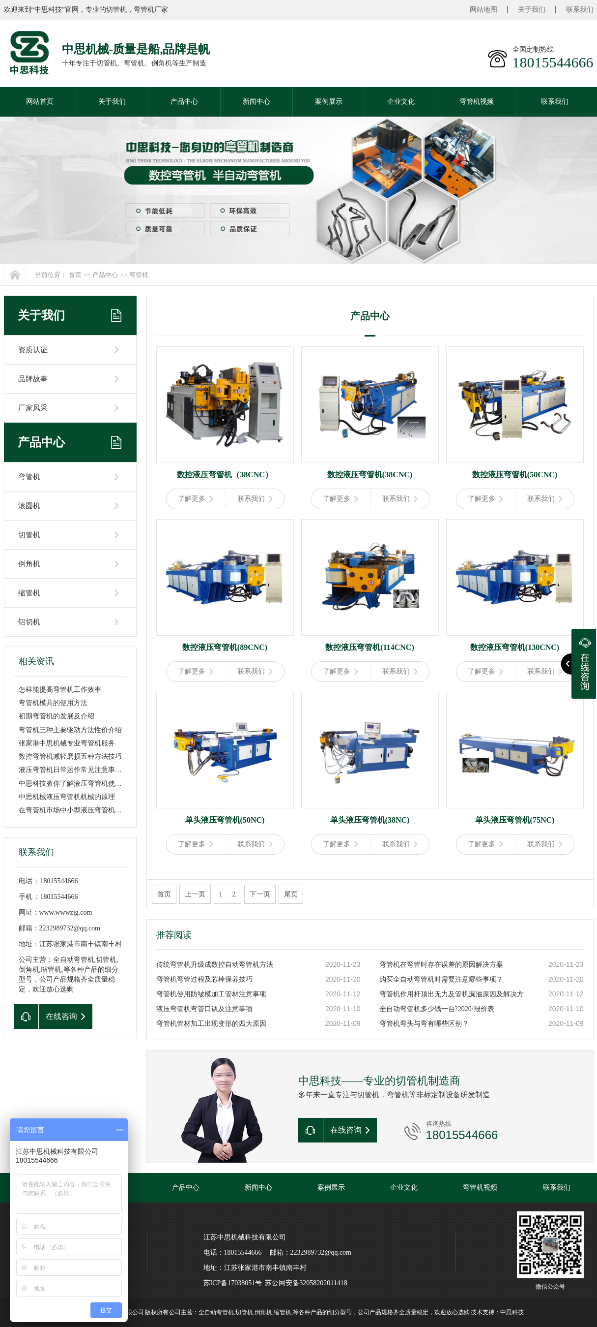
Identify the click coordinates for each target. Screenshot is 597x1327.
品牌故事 (33, 379)
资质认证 (33, 350)
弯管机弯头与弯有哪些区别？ (424, 1023)
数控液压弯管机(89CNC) (224, 647)
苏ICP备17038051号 (232, 1283)
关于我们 (531, 9)
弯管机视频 (476, 101)
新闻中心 (256, 101)
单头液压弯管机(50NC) (225, 820)
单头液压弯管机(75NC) (515, 820)
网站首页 (40, 101)
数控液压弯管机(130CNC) (514, 647)
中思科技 (512, 1312)
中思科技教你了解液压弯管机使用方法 (77, 783)
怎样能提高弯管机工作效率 (60, 689)
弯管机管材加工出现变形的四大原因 (211, 1023)
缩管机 (29, 593)
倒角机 (29, 564)
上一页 (195, 894)
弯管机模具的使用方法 (53, 703)
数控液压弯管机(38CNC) (369, 474)
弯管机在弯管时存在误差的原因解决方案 (441, 964)
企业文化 (401, 101)
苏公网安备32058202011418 (306, 1283)
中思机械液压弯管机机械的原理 (67, 797)
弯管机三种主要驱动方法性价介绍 (70, 730)
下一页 (260, 894)
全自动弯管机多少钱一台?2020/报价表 (436, 1009)
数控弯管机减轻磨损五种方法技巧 (70, 756)
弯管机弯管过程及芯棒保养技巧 (204, 979)
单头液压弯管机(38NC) (370, 820)
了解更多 (195, 498)
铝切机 (29, 622)
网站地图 (483, 9)
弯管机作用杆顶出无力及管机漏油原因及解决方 (451, 994)
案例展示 (328, 101)
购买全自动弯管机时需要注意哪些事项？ (441, 979)
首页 (75, 274)
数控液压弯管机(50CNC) (514, 474)
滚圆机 (29, 506)
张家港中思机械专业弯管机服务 (67, 743)
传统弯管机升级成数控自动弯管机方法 (214, 964)
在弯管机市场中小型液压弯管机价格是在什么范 (91, 810)
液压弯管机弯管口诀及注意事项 (204, 1009)
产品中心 (184, 101)
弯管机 (138, 274)
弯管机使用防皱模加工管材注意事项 (211, 994)
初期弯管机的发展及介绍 (56, 716)
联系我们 (580, 9)
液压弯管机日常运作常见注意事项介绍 (77, 769)
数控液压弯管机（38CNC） (225, 474)
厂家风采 (33, 408)
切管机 (29, 535)
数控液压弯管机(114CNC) (369, 647)
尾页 (291, 894)
